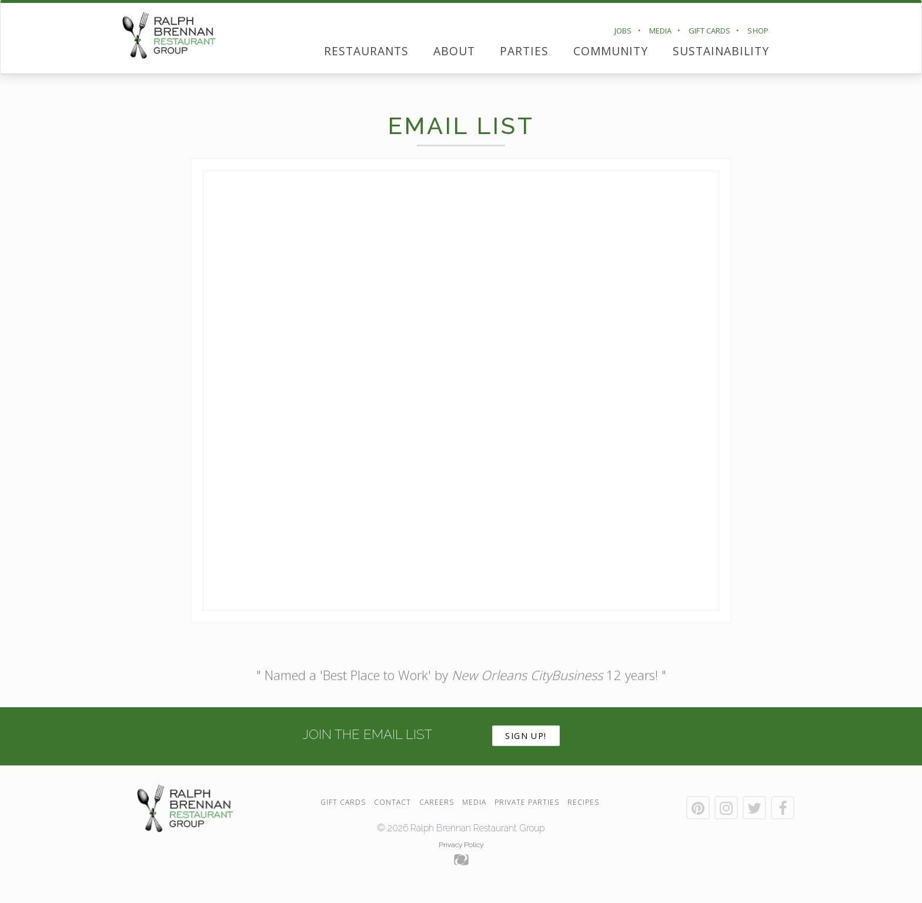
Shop (758, 30)
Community (610, 51)
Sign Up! (526, 735)
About (454, 51)
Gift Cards (709, 30)
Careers (436, 802)
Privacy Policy (461, 845)
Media (660, 30)
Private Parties (527, 802)
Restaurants (366, 51)
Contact (392, 802)
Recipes (583, 802)
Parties (524, 51)
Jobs (623, 30)
